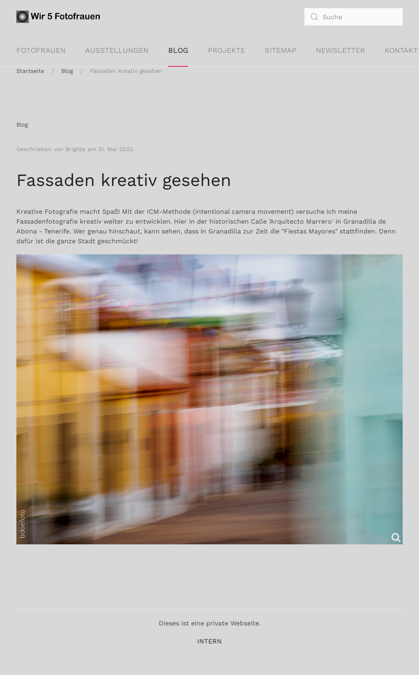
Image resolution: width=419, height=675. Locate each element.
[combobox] (353, 16)
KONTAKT (401, 50)
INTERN (209, 641)
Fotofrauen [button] (40, 50)
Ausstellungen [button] (117, 50)
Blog (178, 50)
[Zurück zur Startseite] (59, 17)
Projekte (226, 50)
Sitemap (280, 50)
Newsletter (340, 50)
